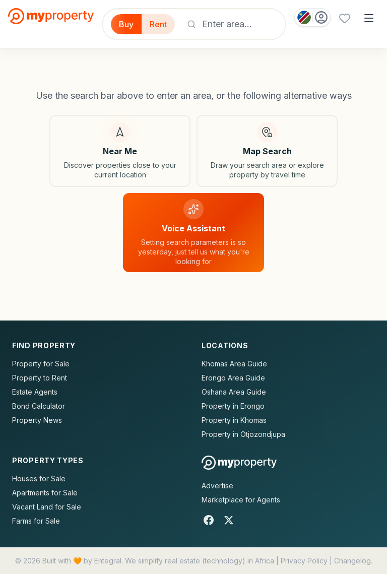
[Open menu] (369, 18)
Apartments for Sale (45, 492)
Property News (37, 420)
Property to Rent (39, 377)
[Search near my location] (119, 151)
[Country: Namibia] (312, 17)
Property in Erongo (233, 406)
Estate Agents (34, 392)
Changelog (352, 560)
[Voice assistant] (193, 233)
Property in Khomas (234, 420)
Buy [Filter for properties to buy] (126, 24)
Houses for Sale (39, 478)
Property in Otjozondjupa (243, 434)
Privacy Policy (304, 560)
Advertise (217, 485)
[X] (229, 520)
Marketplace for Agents (241, 499)
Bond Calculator (38, 406)
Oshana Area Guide (234, 392)
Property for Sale (41, 363)
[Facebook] (209, 520)
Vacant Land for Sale (46, 506)
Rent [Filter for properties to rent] (158, 24)
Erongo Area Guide (233, 377)
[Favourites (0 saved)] (345, 18)
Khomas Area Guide (234, 363)
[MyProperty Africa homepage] (239, 463)
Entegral (107, 560)
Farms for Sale (36, 521)
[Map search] (267, 151)
